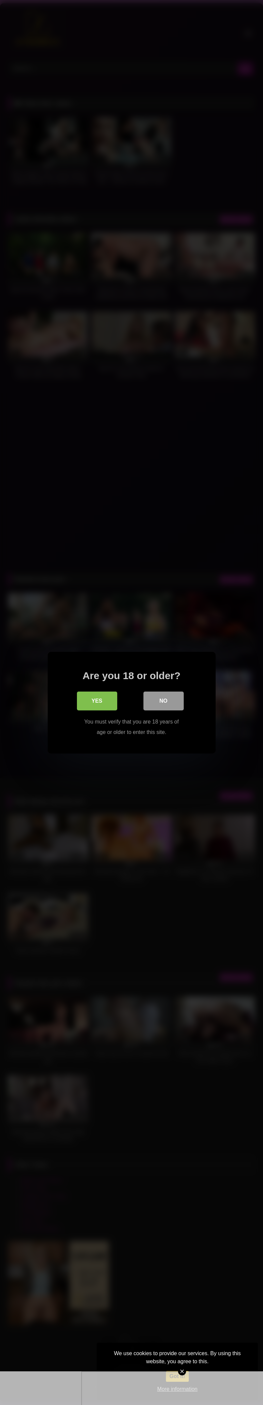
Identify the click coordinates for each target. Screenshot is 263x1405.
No (164, 701)
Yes (96, 701)
